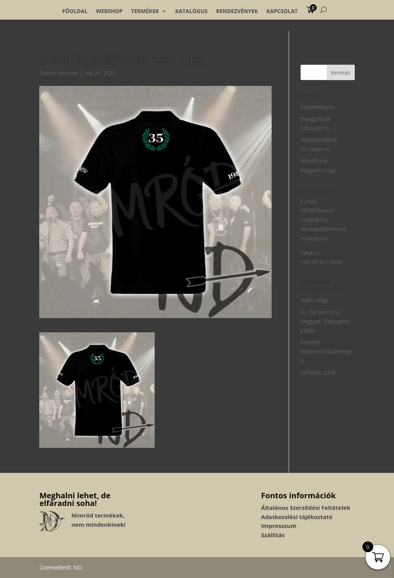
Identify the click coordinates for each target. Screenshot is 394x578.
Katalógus (191, 11)
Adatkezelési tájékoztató (296, 517)
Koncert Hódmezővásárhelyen (326, 351)
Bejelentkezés (318, 107)
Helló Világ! (314, 300)
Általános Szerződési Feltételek (306, 507)
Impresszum (279, 525)
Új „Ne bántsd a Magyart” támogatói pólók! (325, 321)
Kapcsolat (281, 11)
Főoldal (75, 11)
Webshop (109, 11)
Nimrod (68, 73)
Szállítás (273, 535)
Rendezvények (237, 11)
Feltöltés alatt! (318, 372)
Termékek (145, 11)
